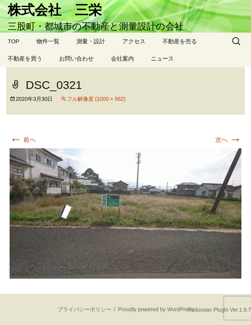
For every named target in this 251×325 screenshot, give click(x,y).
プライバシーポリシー (84, 309)
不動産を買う (25, 58)
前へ (23, 139)
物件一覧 (47, 41)
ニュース (162, 58)
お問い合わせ (76, 58)
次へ (228, 139)
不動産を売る (179, 41)
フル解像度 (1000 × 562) (96, 99)
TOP (14, 41)
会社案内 (122, 58)
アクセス (133, 41)
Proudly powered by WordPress (156, 309)
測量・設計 (90, 41)
